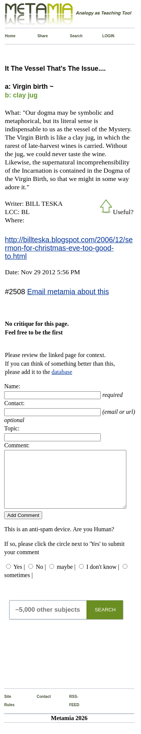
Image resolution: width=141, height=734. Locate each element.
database (62, 372)
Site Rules (6, 712)
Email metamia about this (68, 291)
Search (71, 36)
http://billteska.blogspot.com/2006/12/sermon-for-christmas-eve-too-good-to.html (69, 248)
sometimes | (18, 586)
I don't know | (102, 578)
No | (41, 578)
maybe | (66, 578)
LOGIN (104, 36)
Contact (38, 708)
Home (6, 36)
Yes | (19, 578)
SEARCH (105, 621)
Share (39, 36)
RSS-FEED (71, 712)
